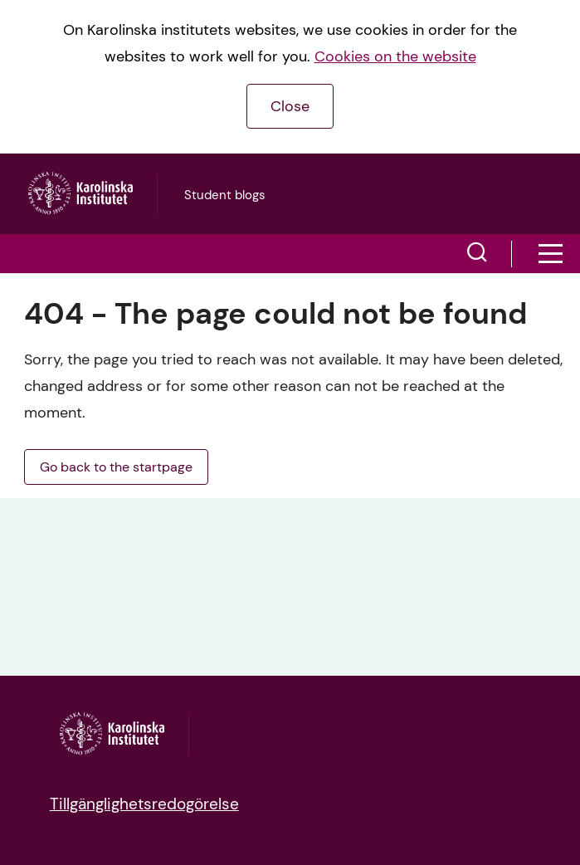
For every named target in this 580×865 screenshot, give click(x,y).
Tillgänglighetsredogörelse (144, 804)
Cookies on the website (395, 56)
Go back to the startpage (116, 467)
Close (290, 106)
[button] (477, 254)
